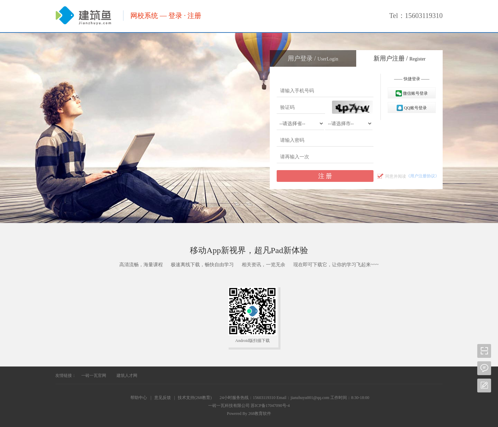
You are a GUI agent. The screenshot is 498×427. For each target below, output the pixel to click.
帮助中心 (138, 397)
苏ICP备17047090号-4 (270, 405)
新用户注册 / (400, 58)
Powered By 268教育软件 (249, 413)
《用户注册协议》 (422, 176)
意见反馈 (162, 397)
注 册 (325, 176)
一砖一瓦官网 (93, 375)
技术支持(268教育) (195, 397)
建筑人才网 (127, 375)
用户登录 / (313, 58)
